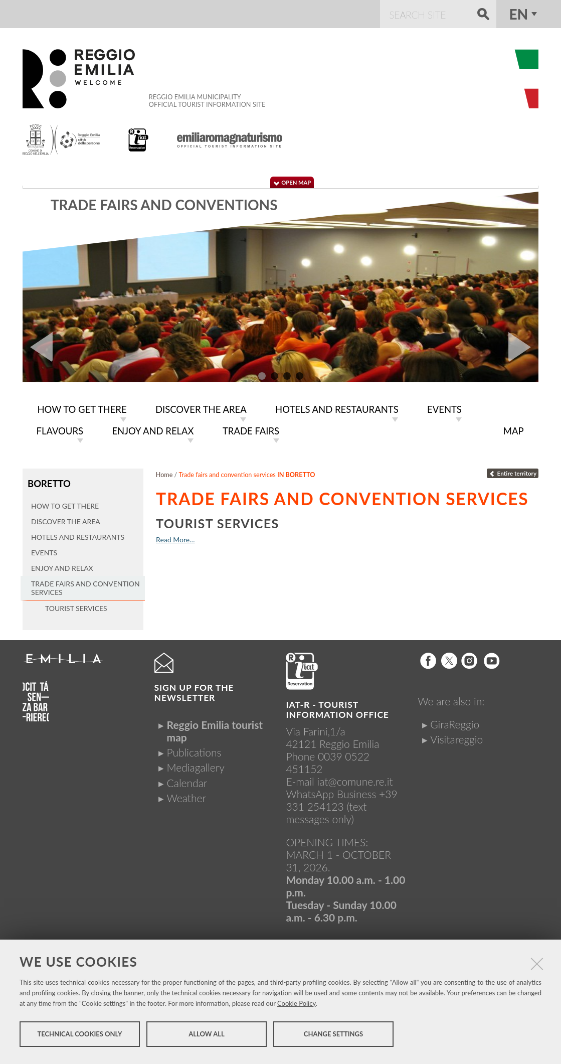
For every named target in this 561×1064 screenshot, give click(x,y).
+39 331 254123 (341, 797)
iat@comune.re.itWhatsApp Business (339, 784)
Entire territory (512, 471)
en (518, 14)
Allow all (206, 1038)
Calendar (187, 779)
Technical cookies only (79, 1038)
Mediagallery (196, 764)
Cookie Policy (296, 1007)
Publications (194, 749)
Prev (38, 347)
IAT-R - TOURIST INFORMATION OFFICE (337, 706)
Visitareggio (456, 736)
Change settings (333, 1038)
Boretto (48, 481)
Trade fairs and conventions (164, 204)
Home (164, 473)
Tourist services (217, 521)
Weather (186, 795)
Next (523, 347)
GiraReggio (454, 720)
